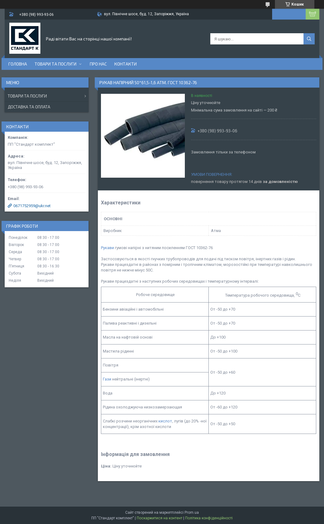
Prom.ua (192, 512)
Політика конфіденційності (209, 518)
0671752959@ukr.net (32, 205)
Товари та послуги (55, 63)
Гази (107, 379)
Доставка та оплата (29, 106)
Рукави (107, 247)
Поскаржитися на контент (159, 518)
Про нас (98, 63)
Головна (17, 63)
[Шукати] (309, 38)
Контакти (125, 63)
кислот (165, 421)
